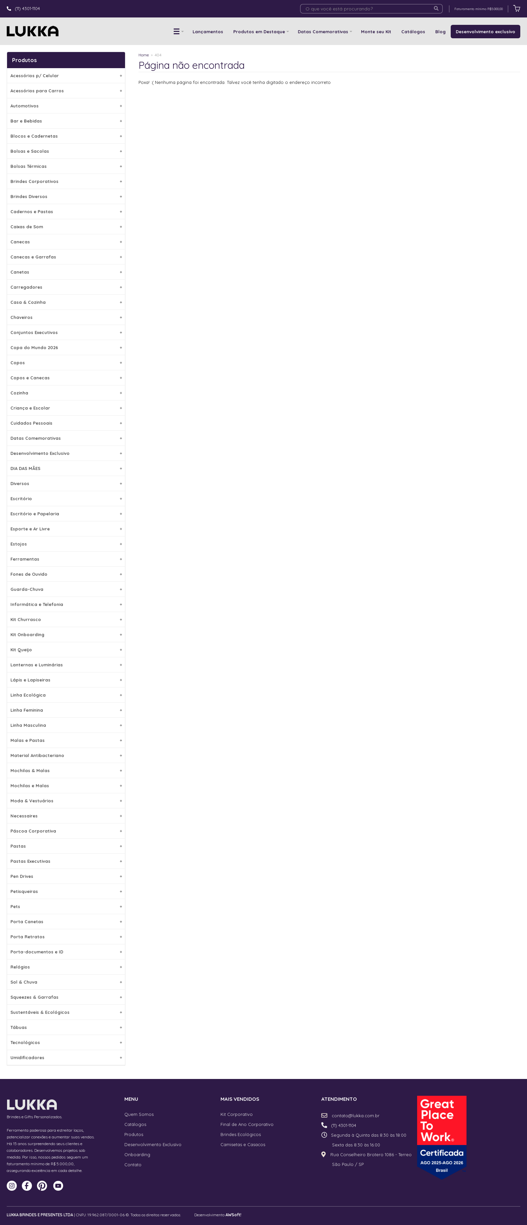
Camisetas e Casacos (242, 1144)
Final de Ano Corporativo (247, 1124)
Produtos (133, 1134)
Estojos (66, 543)
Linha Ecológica (66, 695)
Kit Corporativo (236, 1114)
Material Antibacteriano (66, 755)
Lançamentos (208, 31)
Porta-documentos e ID (66, 951)
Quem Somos (139, 1114)
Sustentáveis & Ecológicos (66, 1012)
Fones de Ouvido (66, 574)
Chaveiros (66, 317)
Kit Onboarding (66, 634)
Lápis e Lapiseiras (66, 679)
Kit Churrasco (66, 619)
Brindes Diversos (66, 196)
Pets (66, 906)
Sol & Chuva (66, 982)
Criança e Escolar (66, 408)
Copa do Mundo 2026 (66, 347)
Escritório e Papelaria (66, 513)
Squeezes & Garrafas (66, 997)
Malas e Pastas (66, 740)
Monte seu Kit (376, 31)
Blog (440, 31)
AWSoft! (233, 1214)
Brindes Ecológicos (240, 1134)
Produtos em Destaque (259, 31)
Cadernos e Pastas (66, 211)
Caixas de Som (66, 226)
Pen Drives (66, 876)
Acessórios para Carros (66, 90)
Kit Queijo (66, 649)
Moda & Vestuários (66, 800)
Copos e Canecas (66, 377)
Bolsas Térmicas (66, 166)
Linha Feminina (66, 710)
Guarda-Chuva (66, 589)
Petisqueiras (66, 891)
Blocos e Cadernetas (66, 136)
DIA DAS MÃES (66, 468)
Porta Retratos (66, 936)
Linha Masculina (66, 725)
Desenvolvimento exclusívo (485, 31)
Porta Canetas (66, 921)
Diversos (66, 483)
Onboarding (137, 1154)
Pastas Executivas (66, 861)
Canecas (66, 241)
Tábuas (66, 1027)
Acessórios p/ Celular (66, 75)
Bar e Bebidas (66, 120)
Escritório (66, 498)
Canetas (66, 272)
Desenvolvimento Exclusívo (152, 1144)
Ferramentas (66, 559)
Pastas (66, 846)
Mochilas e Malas (66, 785)
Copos (66, 362)
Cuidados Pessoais (66, 423)
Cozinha (66, 392)
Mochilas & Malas (66, 770)
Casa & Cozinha (66, 302)
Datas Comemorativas (323, 31)
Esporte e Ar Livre (66, 528)
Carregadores (66, 287)
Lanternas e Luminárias (66, 664)
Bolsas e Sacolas (66, 151)
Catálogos (413, 31)
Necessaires (66, 815)
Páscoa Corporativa (66, 831)
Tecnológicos (66, 1042)
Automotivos (66, 105)
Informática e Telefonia (66, 604)
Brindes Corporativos (66, 181)
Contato (132, 1164)
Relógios (66, 966)
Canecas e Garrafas (66, 256)
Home (143, 54)
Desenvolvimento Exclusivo (66, 453)
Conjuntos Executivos (66, 332)
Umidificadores (66, 1057)
